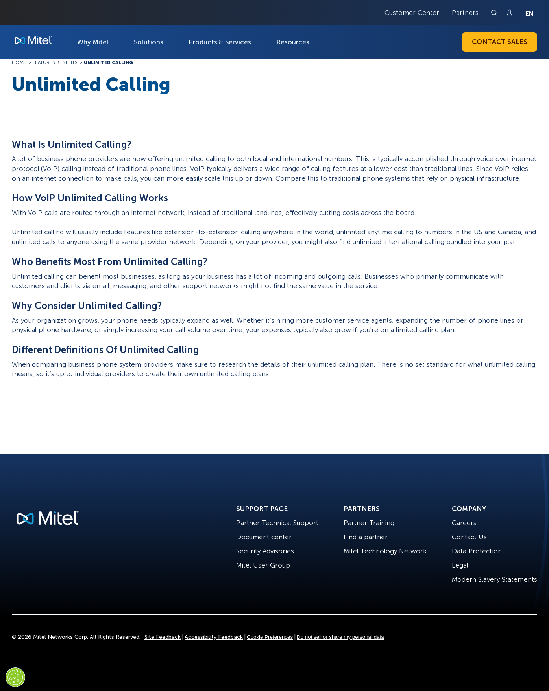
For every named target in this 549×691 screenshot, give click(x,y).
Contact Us (469, 537)
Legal (460, 565)
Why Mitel (93, 42)
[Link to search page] (495, 13)
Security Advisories (265, 551)
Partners (465, 13)
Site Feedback (162, 637)
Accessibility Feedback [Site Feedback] (214, 637)
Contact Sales (499, 42)
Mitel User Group (263, 565)
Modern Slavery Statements (494, 579)
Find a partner (366, 537)
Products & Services (220, 42)
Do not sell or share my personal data (340, 637)
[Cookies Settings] (15, 677)
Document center (264, 537)
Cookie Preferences (270, 637)
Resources (292, 42)
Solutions (148, 42)
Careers (464, 523)
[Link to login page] (509, 13)
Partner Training (369, 523)
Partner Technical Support (277, 523)
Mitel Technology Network (385, 551)
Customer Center (411, 13)
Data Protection (477, 551)
